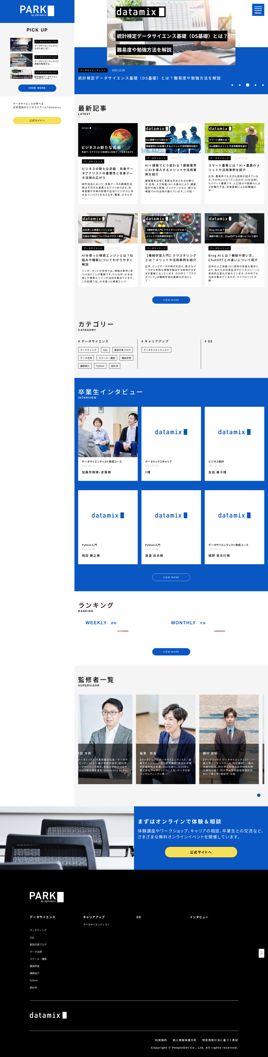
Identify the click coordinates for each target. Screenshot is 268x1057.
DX (138, 917)
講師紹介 (85, 365)
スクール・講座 (107, 357)
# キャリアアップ (155, 341)
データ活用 (86, 357)
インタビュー (199, 917)
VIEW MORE (37, 88)
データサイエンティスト (156, 349)
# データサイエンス (93, 341)
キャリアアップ (94, 917)
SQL (105, 349)
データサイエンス (43, 917)
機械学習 (126, 357)
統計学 (114, 365)
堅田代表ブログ (122, 349)
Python (100, 365)
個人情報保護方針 (185, 1040)
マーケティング (88, 349)
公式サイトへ (37, 120)
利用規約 (161, 1040)
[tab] (232, 85)
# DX (209, 341)
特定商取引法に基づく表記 (220, 1040)
